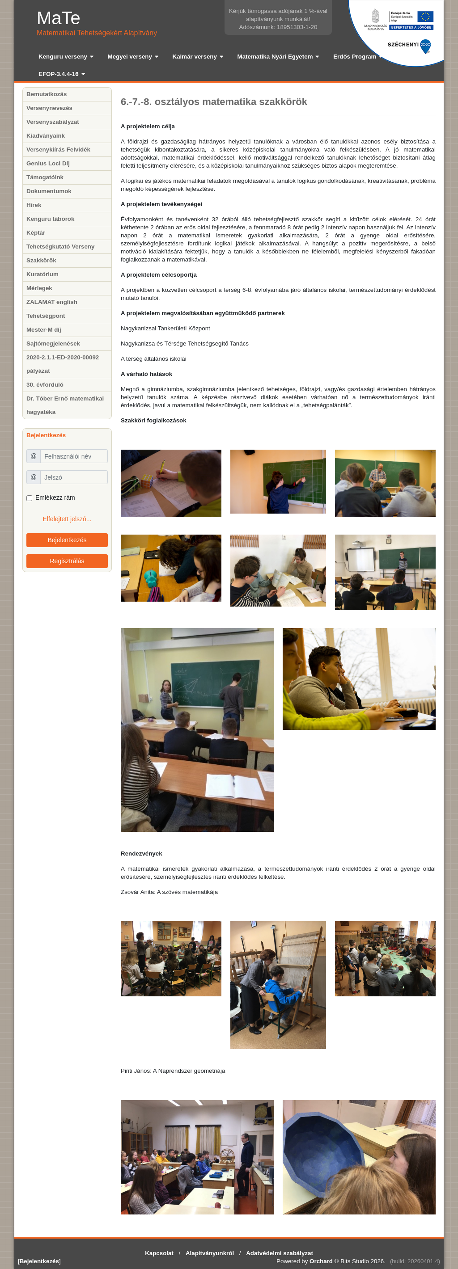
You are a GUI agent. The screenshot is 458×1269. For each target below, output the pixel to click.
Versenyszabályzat (52, 121)
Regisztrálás (67, 561)
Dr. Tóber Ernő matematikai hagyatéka (65, 405)
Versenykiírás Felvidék (58, 149)
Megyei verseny (130, 56)
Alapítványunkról (210, 1253)
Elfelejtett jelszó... (67, 519)
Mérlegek (39, 288)
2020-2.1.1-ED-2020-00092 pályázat (62, 364)
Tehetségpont (45, 315)
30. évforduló (45, 384)
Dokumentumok (49, 191)
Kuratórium (42, 274)
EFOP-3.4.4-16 (58, 74)
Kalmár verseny (195, 56)
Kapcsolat (159, 1253)
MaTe (59, 18)
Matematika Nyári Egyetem (275, 56)
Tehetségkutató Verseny (60, 246)
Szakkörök (41, 260)
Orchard (321, 1261)
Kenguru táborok (50, 218)
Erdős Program (354, 56)
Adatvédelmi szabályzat (279, 1253)
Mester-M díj (43, 329)
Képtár (35, 232)
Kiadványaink (45, 135)
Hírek (33, 205)
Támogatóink (45, 177)
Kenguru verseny (62, 56)
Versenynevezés (49, 108)
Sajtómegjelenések (53, 343)
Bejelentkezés (66, 540)
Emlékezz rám (55, 497)
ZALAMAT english (51, 302)
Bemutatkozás (46, 94)
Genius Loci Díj (48, 163)
